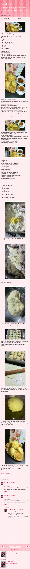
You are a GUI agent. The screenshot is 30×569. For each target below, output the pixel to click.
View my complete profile (11, 553)
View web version (15, 549)
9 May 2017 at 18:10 (11, 495)
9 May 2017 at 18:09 (11, 482)
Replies (7, 507)
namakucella (7, 4)
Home (15, 546)
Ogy (5, 482)
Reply (5, 491)
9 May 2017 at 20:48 (20, 509)
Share (2, 475)
